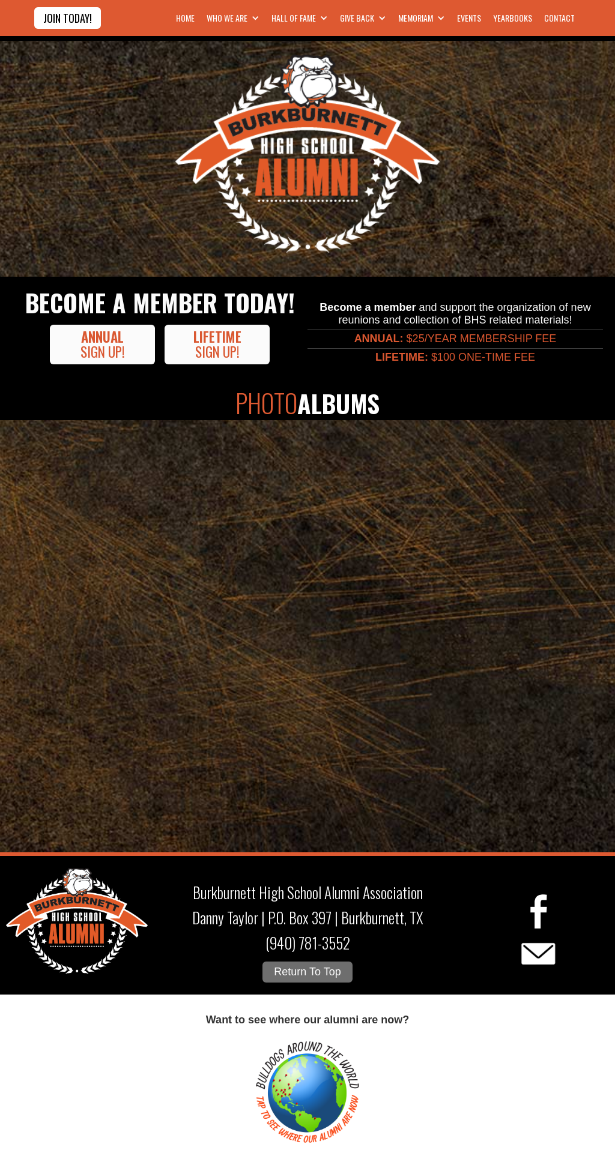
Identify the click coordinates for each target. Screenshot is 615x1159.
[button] (231, 18)
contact (559, 17)
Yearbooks (512, 17)
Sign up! (217, 344)
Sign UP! (102, 344)
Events (469, 17)
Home (185, 17)
